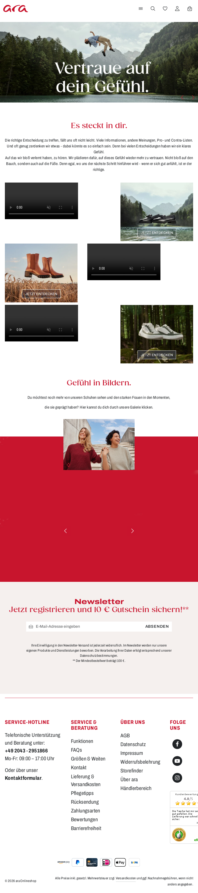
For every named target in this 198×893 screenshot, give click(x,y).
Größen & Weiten (88, 758)
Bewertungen (84, 819)
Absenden (157, 627)
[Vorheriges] (183, 97)
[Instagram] (177, 778)
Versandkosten (126, 878)
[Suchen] (153, 8)
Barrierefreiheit (86, 828)
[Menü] (141, 8)
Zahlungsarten (85, 810)
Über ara (129, 779)
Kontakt (79, 767)
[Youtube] (177, 761)
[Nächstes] (193, 97)
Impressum (131, 753)
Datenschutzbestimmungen (98, 655)
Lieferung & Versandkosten (86, 780)
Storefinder (131, 770)
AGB (125, 735)
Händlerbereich (136, 788)
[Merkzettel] (165, 8)
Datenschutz (133, 744)
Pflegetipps (82, 793)
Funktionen (82, 741)
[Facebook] (177, 744)
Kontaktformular (23, 778)
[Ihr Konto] (177, 8)
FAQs (76, 750)
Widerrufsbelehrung (140, 762)
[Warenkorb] (190, 8)
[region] (99, 444)
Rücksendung (85, 802)
